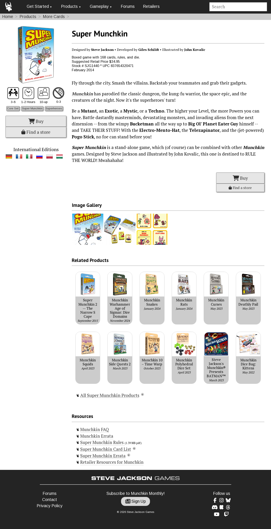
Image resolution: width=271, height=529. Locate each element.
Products (69, 6)
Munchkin (82, 94)
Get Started (38, 6)
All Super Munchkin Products (109, 395)
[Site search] (238, 6)
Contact (49, 499)
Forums (128, 6)
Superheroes (54, 108)
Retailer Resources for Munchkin (112, 462)
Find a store (35, 132)
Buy (36, 121)
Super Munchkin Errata (103, 456)
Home (7, 16)
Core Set (13, 108)
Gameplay (99, 6)
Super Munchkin (32, 108)
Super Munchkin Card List (105, 449)
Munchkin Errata (96, 436)
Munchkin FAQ (94, 429)
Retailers (151, 6)
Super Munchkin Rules (102, 442)
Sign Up (135, 501)
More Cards (54, 16)
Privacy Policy (49, 506)
